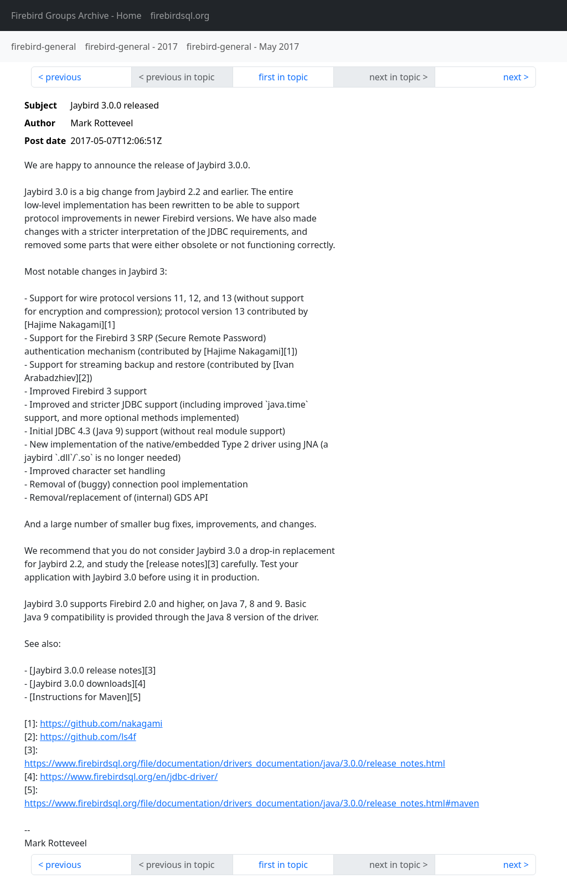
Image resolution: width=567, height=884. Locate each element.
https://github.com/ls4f (88, 737)
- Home (76, 15)
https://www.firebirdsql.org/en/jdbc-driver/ (129, 776)
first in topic (283, 77)
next (512, 77)
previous (63, 77)
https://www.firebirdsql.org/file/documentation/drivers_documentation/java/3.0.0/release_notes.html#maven (251, 803)
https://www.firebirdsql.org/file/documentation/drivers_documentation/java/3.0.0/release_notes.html (234, 763)
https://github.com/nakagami (101, 723)
